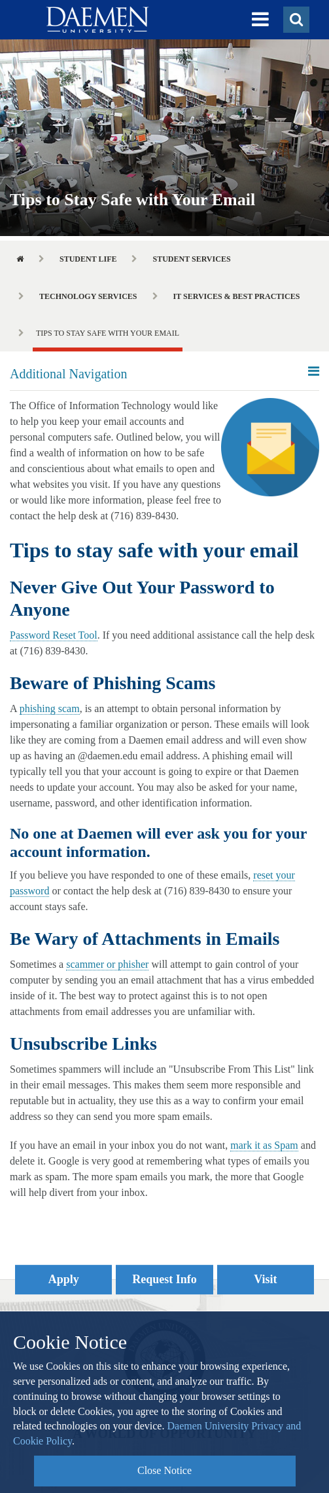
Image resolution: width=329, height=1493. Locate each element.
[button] (260, 20)
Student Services (191, 259)
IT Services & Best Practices (236, 296)
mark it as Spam (264, 1145)
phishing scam (50, 708)
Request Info (164, 1279)
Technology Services (88, 296)
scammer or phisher (107, 964)
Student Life (88, 259)
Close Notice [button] (164, 1470)
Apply (63, 1279)
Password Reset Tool (53, 635)
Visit (265, 1279)
